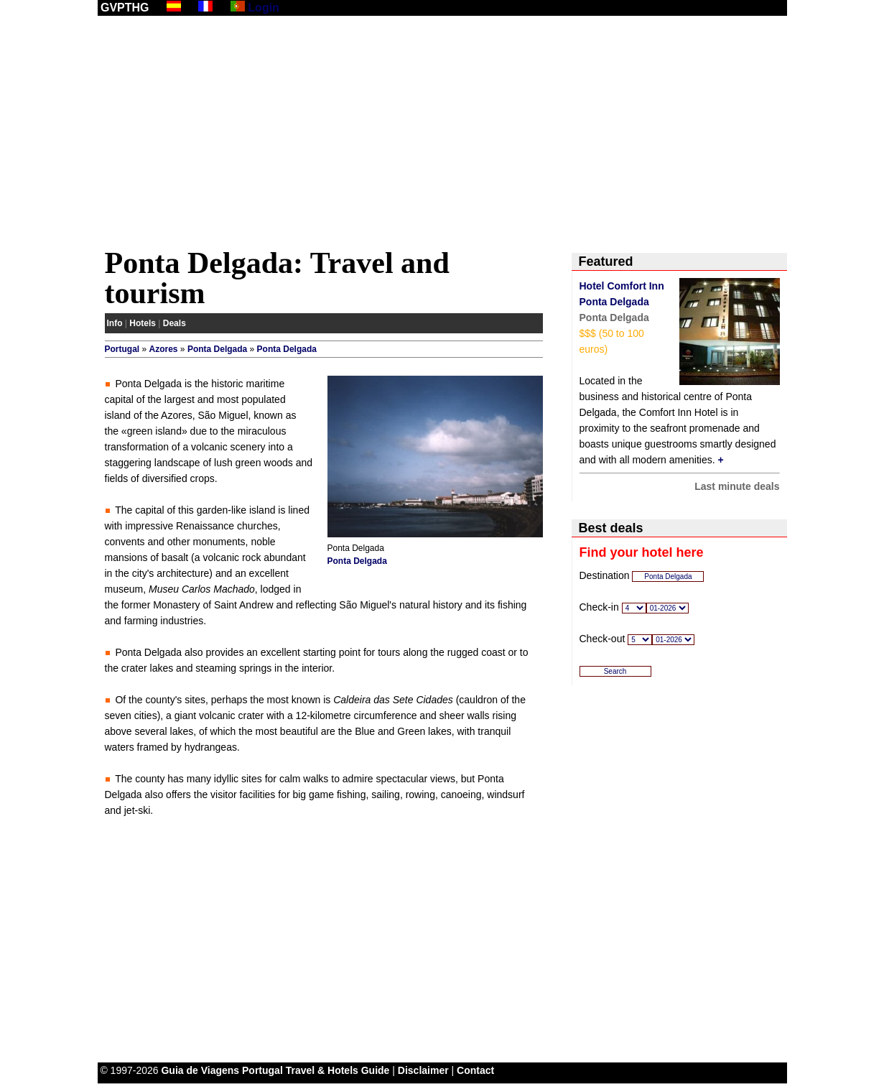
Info (115, 323)
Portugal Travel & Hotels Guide (315, 1070)
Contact (475, 1070)
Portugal (122, 349)
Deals (174, 323)
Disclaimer (423, 1070)
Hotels (142, 323)
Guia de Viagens (200, 1070)
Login (263, 7)
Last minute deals (736, 486)
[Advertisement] (442, 134)
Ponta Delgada (217, 349)
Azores (163, 349)
